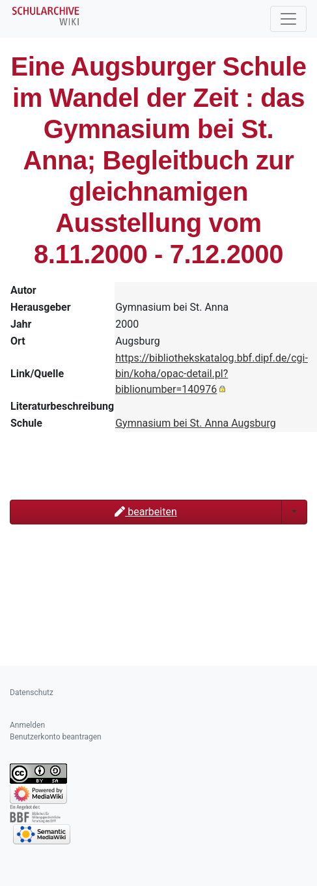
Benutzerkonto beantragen (56, 736)
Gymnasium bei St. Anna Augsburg (195, 423)
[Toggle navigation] (288, 19)
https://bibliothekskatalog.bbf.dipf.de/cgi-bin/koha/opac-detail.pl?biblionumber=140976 (211, 373)
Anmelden (27, 725)
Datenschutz (31, 692)
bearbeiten (145, 512)
